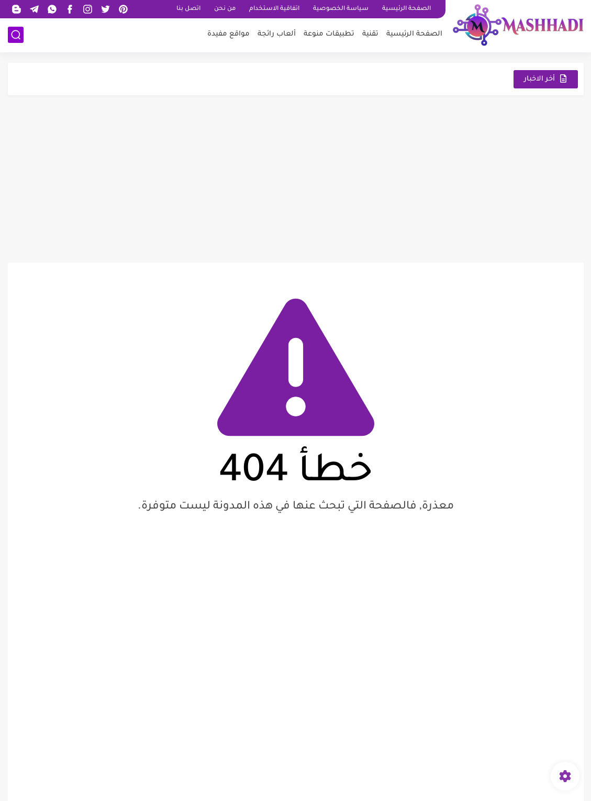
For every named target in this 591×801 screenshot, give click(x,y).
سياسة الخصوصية (341, 9)
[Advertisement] (296, 179)
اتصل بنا (188, 9)
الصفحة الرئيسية (406, 9)
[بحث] (16, 35)
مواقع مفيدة (228, 34)
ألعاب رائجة (277, 34)
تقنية (370, 34)
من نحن (225, 9)
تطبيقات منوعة (329, 34)
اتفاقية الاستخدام (274, 9)
